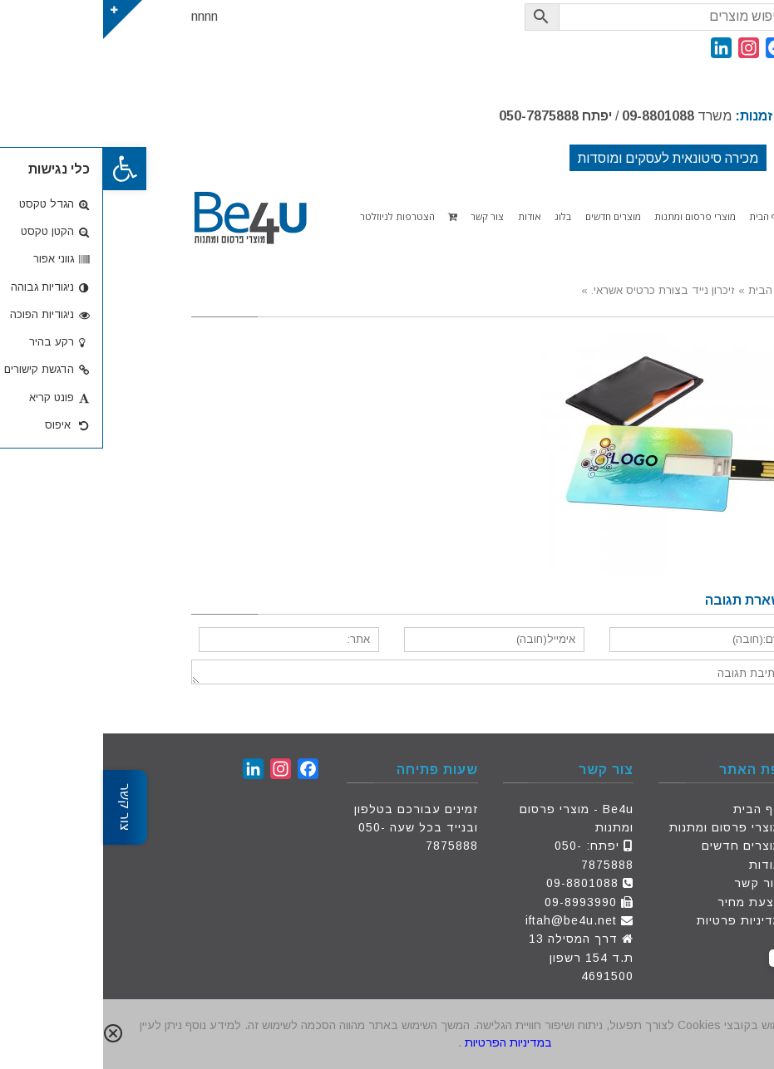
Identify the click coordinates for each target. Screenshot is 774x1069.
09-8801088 (555, 116)
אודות (662, 864)
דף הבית (654, 809)
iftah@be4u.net (468, 920)
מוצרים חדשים (638, 845)
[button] (21, 168)
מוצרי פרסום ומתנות (622, 827)
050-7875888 (436, 116)
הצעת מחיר (646, 902)
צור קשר (654, 883)
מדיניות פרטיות (636, 920)
